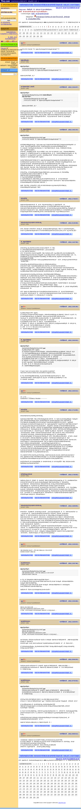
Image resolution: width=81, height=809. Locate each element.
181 (45, 789)
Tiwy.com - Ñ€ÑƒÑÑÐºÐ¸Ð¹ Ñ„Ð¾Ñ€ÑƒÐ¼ (35, 9)
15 (67, 26)
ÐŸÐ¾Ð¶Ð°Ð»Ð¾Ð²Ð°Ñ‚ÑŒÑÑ (62, 52)
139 (76, 780)
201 (55, 792)
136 (66, 780)
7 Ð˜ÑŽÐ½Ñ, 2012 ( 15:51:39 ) (69, 306)
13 (61, 26)
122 (76, 778)
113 (45, 778)
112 (41, 778)
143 (31, 783)
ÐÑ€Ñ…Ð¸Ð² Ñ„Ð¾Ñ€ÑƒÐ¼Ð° (11, 37)
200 (52, 792)
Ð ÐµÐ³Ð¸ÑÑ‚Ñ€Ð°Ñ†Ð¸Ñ (9, 34)
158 (24, 786)
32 (53, 766)
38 (70, 766)
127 (34, 780)
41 (78, 766)
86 (20, 775)
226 (27, 36)
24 (31, 30)
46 (31, 769)
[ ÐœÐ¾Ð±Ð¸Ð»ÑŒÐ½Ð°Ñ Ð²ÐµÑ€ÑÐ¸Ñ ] (25, 1)
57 (62, 769)
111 (38, 778)
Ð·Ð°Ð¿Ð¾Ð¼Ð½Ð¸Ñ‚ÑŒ (8, 18)
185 (59, 789)
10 (53, 26)
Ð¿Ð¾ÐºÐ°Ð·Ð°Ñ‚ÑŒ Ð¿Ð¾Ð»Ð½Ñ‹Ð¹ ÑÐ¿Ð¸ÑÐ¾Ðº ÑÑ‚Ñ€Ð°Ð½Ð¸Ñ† (56, 30)
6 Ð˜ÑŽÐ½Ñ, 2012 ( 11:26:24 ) (69, 43)
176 (27, 789)
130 (45, 780)
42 (20, 769)
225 (24, 36)
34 (59, 766)
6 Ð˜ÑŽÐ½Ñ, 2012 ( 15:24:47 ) (69, 87)
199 (48, 792)
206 (73, 792)
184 (55, 789)
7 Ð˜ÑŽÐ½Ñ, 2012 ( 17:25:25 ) (69, 474)
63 (78, 769)
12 (58, 26)
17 (72, 26)
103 (70, 775)
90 (31, 775)
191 (20, 792)
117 (59, 778)
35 (62, 766)
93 (39, 775)
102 (66, 775)
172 (73, 786)
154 (69, 783)
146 (41, 783)
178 (34, 789)
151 (59, 783)
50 (42, 769)
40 (75, 766)
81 (67, 772)
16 (69, 26)
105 (77, 775)
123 (20, 780)
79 (62, 772)
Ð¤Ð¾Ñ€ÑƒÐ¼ (11, 32)
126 (31, 780)
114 (48, 778)
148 (48, 783)
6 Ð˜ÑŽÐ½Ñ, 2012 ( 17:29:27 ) (69, 199)
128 (38, 780)
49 (39, 769)
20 (20, 30)
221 (69, 33)
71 (39, 772)
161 (34, 786)
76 (53, 772)
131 (48, 780)
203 (62, 792)
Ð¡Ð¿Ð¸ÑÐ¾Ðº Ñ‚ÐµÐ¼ (72, 4)
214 (45, 33)
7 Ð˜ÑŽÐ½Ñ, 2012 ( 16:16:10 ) (69, 340)
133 (55, 780)
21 (22, 30)
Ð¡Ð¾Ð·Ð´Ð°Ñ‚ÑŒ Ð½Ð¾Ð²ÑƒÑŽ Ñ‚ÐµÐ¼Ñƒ (48, 4)
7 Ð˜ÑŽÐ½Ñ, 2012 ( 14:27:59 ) (69, 242)
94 (42, 775)
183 (52, 789)
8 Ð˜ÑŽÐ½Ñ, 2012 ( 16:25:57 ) (69, 622)
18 (75, 26)
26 (36, 766)
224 (20, 36)
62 (75, 769)
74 (47, 772)
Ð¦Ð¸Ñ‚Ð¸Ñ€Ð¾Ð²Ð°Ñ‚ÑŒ (42, 52)
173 (76, 786)
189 (73, 789)
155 (73, 783)
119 (66, 778)
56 (59, 769)
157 (20, 786)
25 (34, 766)
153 (66, 783)
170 (66, 786)
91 (34, 775)
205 (69, 792)
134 (59, 780)
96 (47, 775)
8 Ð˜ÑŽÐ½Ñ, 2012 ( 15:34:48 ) (69, 601)
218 (59, 33)
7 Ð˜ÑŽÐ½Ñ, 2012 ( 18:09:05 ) (69, 506)
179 (38, 789)
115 (52, 778)
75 (50, 772)
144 (34, 783)
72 (42, 772)
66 (25, 772)
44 (25, 769)
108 (27, 778)
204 (66, 792)
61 (73, 769)
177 (31, 789)
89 (28, 775)
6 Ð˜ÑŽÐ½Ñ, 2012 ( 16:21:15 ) (69, 129)
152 (62, 783)
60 (70, 769)
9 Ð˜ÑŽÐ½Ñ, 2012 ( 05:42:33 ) (69, 659)
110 (34, 778)
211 (34, 33)
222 (73, 33)
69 (34, 772)
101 (63, 775)
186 (62, 789)
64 (20, 772)
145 (38, 783)
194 (31, 792)
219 (62, 33)
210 (31, 33)
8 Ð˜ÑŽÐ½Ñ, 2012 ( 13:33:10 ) (69, 544)
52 (47, 769)
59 (67, 769)
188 (69, 789)
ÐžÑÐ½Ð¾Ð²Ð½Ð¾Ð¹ (40, 14)
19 (78, 26)
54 (53, 769)
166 (52, 786)
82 (70, 772)
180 (41, 789)
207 (20, 33)
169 (62, 786)
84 (75, 772)
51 (45, 769)
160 (31, 786)
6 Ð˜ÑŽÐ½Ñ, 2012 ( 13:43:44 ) (69, 60)
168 (59, 786)
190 (76, 789)
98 (53, 775)
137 (69, 780)
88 (25, 775)
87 (22, 775)
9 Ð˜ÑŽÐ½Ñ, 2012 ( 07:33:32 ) (69, 681)
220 (66, 33)
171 (69, 786)
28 (42, 766)
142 (27, 783)
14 (64, 26)
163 (41, 786)
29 (45, 766)
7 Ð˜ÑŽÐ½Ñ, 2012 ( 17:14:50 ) (69, 410)
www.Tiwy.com (62, 802)
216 (52, 33)
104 (73, 775)
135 (62, 780)
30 (47, 766)
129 (41, 780)
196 (38, 792)
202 (59, 792)
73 (45, 772)
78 (59, 772)
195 (34, 792)
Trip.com (3, 48)
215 (48, 33)
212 (38, 33)
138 (73, 780)
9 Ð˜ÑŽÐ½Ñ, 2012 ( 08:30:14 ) (69, 734)
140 (20, 783)
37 (67, 766)
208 (24, 33)
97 (50, 775)
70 (36, 772)
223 (76, 33)
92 (36, 775)
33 (56, 766)
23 (28, 30)
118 (62, 778)
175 (24, 789)
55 (56, 769)
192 (24, 792)
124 (24, 780)
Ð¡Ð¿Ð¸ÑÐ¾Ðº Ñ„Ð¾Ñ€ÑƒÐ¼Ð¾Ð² (68, 8)
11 (55, 26)
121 (73, 778)
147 (45, 783)
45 (28, 769)
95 (45, 775)
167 (55, 786)
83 (73, 772)
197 (41, 792)
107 (24, 778)
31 (50, 766)
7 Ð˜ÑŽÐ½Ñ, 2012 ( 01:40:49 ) (69, 223)
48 (36, 769)
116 (55, 778)
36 (64, 766)
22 (25, 30)
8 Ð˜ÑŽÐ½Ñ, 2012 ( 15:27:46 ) (69, 563)
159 (27, 786)
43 (22, 769)
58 (64, 769)
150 (55, 783)
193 (27, 792)
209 (27, 33)
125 (27, 780)
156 (76, 783)
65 (22, 772)
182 (48, 789)
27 (39, 766)
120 (69, 778)
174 (20, 789)
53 (50, 769)
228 (34, 36)
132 (52, 780)
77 (56, 772)
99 (56, 775)
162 (38, 786)
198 (45, 792)
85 (78, 772)
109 (31, 778)
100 (59, 775)
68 (31, 772)
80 (64, 772)
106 (20, 778)
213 (41, 33)
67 (28, 772)
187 (66, 789)
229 (38, 36)
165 (48, 786)
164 (45, 786)
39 (73, 766)
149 (52, 783)
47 (34, 769)
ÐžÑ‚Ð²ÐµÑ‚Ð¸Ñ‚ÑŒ (26, 4)
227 (31, 36)
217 (55, 33)
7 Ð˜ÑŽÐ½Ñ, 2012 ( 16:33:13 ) (69, 391)
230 (41, 36)
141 (24, 783)
